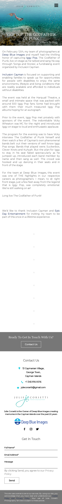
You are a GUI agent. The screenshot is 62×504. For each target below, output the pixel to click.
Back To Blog (49, 42)
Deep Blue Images (14, 54)
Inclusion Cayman (12, 74)
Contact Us (31, 344)
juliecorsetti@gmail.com (33, 387)
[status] (33, 490)
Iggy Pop (31, 57)
